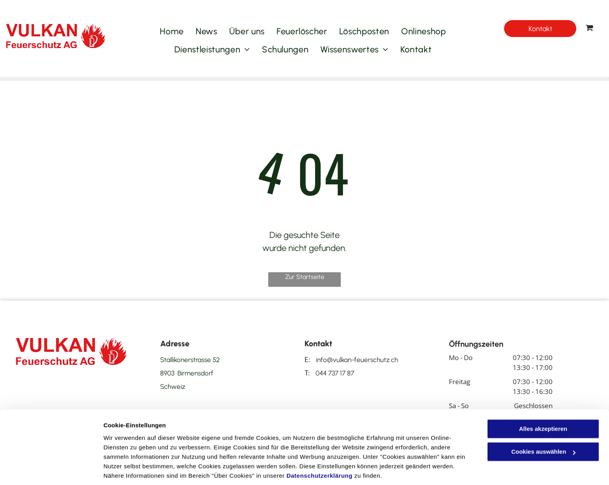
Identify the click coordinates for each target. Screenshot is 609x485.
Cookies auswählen (131, 469)
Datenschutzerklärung (319, 447)
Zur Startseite (304, 277)
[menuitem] (172, 31)
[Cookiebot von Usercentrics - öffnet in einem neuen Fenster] (51, 470)
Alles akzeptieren (543, 401)
